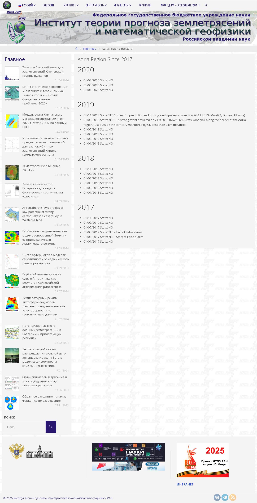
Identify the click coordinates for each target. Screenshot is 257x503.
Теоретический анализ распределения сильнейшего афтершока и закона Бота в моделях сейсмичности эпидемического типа (44, 357)
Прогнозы (90, 48)
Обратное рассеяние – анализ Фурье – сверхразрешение (44, 398)
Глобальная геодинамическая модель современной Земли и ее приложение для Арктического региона (44, 237)
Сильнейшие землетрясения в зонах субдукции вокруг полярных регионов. (44, 381)
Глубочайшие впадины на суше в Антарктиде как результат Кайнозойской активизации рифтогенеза (42, 280)
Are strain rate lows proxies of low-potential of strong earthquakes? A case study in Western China (42, 214)
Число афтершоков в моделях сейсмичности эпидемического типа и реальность (45, 259)
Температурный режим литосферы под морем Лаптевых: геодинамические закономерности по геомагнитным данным (43, 306)
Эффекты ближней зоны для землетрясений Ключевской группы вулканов (43, 71)
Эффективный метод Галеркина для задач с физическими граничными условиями (42, 190)
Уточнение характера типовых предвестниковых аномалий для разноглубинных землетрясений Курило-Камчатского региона (45, 146)
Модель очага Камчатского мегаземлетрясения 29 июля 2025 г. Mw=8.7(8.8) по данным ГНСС (44, 120)
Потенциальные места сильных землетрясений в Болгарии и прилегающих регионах (41, 332)
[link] (206, 5)
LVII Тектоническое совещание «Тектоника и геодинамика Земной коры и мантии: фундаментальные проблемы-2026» (44, 95)
